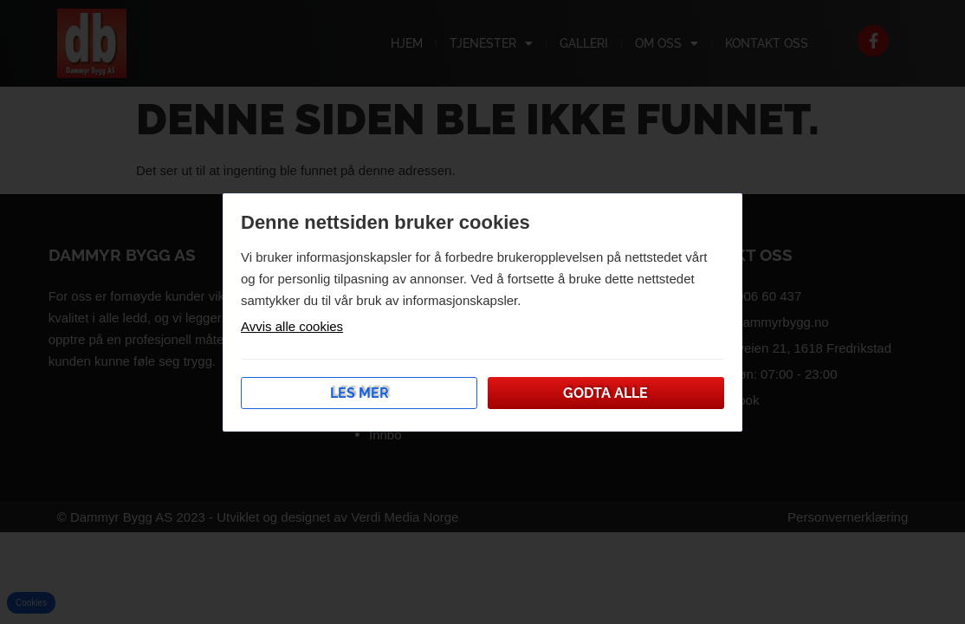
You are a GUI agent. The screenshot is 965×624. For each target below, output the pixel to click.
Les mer (359, 393)
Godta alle (605, 393)
